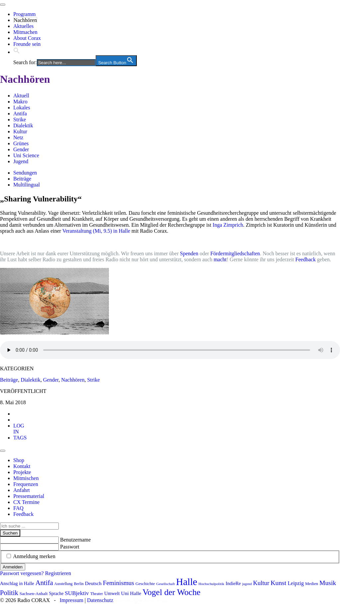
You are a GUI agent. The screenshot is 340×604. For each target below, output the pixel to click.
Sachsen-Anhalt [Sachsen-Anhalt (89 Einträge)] (34, 593)
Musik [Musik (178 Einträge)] (327, 582)
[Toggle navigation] (2, 5)
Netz (18, 137)
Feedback (306, 259)
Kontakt (22, 466)
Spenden (189, 253)
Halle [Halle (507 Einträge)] (186, 581)
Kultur (20, 131)
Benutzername (75, 540)
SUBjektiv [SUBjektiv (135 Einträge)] (77, 593)
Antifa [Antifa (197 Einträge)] (44, 582)
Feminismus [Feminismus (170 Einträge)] (118, 582)
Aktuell (21, 95)
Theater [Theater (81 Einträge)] (96, 593)
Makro (20, 101)
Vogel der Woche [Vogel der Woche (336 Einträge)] (171, 592)
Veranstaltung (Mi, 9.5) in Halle (96, 231)
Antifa (20, 113)
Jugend (20, 161)
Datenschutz (100, 600)
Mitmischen (26, 478)
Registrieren (58, 573)
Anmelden (13, 566)
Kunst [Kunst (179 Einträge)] (279, 582)
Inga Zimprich (227, 225)
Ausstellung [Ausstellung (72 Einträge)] (63, 584)
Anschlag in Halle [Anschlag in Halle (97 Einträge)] (17, 583)
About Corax (27, 38)
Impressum (71, 600)
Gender (21, 149)
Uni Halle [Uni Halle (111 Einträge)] (131, 593)
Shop (18, 460)
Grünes (21, 143)
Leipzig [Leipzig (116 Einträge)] (296, 583)
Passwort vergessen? (22, 573)
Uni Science (26, 155)
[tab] (18, 428)
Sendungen (25, 173)
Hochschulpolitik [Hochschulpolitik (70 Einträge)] (211, 584)
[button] (16, 52)
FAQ (18, 508)
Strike (19, 119)
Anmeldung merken (34, 556)
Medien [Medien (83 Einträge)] (311, 583)
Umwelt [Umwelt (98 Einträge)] (112, 593)
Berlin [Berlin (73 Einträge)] (79, 584)
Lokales (21, 107)
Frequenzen (25, 484)
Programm (24, 14)
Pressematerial (28, 496)
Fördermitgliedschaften (235, 253)
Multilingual (26, 184)
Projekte (22, 472)
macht (219, 259)
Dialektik (23, 125)
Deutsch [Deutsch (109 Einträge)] (93, 583)
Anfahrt (21, 490)
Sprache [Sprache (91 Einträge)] (56, 593)
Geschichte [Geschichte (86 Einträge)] (145, 583)
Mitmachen (25, 32)
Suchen (10, 533)
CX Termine (26, 502)
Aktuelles (23, 26)
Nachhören (25, 20)
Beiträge (22, 178)
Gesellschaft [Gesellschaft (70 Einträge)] (165, 584)
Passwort (69, 546)
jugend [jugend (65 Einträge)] (247, 584)
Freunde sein (27, 44)
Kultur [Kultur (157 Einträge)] (261, 582)
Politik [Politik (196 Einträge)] (9, 592)
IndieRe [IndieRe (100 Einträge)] (233, 583)
